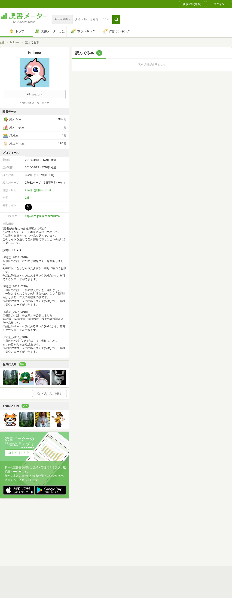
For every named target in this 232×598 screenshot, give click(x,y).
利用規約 (117, 524)
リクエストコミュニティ (143, 538)
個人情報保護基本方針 (88, 531)
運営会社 (61, 531)
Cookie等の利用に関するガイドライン (133, 531)
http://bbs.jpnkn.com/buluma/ (42, 216)
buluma (14, 42)
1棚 (27, 197)
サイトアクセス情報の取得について (186, 531)
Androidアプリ (65, 545)
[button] (116, 19)
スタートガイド (95, 524)
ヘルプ (60, 538)
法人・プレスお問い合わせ (104, 538)
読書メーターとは (67, 524)
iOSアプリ (87, 545)
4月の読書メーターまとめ (34, 102)
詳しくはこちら (19, 452)
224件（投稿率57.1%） (39, 190)
